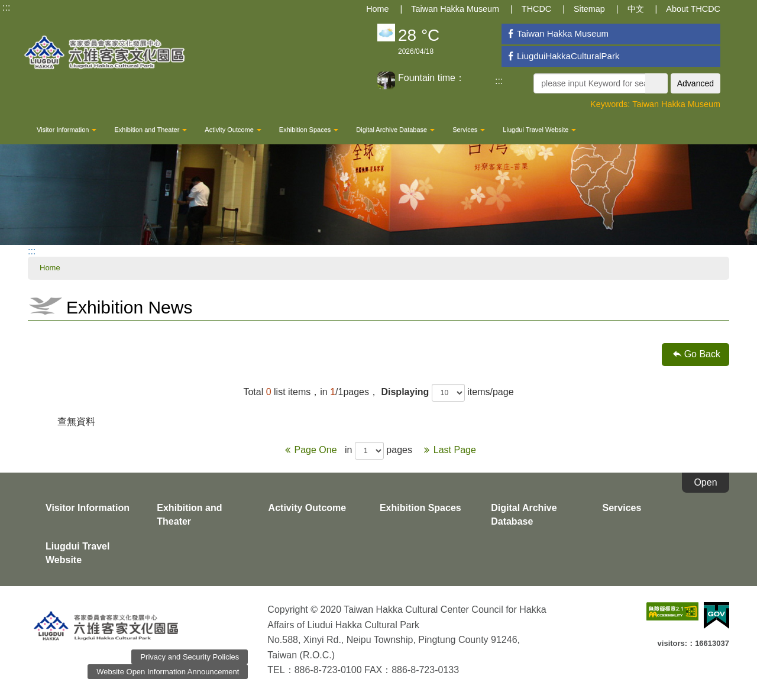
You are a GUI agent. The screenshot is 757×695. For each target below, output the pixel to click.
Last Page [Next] (447, 450)
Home (377, 9)
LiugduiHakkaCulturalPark (561, 56)
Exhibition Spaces (308, 129)
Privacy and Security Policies (189, 656)
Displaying (405, 392)
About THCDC (693, 9)
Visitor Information (66, 129)
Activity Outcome (233, 129)
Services (468, 129)
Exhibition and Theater (150, 129)
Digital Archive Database (395, 129)
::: (6, 7)
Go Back (702, 354)
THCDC (536, 9)
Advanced (695, 83)
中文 (635, 9)
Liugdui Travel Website (539, 129)
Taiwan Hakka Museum (455, 9)
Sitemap (589, 9)
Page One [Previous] (310, 450)
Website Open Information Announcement (167, 671)
